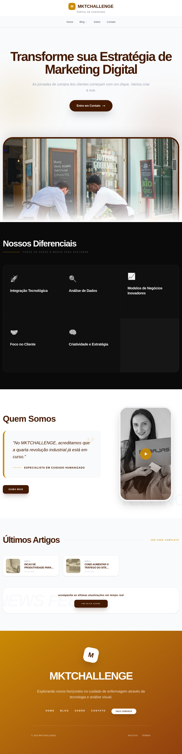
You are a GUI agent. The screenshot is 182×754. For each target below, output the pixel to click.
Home (69, 21)
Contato (111, 21)
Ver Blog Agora (90, 603)
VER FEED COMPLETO (165, 540)
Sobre (97, 21)
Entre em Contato (91, 106)
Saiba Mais (16, 489)
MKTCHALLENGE (90, 6)
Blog (83, 21)
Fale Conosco (124, 711)
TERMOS (146, 736)
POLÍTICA (133, 736)
